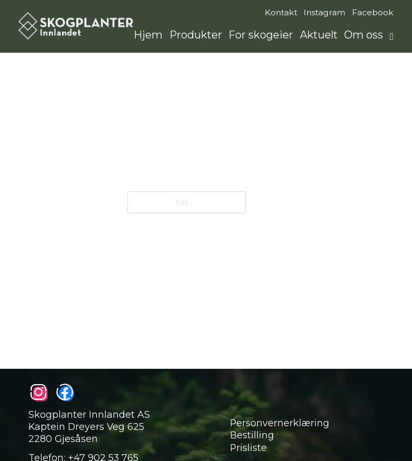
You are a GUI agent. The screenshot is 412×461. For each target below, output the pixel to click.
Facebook (373, 12)
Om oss (363, 34)
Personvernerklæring (279, 422)
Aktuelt (319, 34)
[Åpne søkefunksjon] (392, 36)
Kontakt (281, 12)
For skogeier (260, 34)
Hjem (148, 34)
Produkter (195, 34)
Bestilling (252, 434)
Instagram (324, 12)
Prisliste (248, 447)
